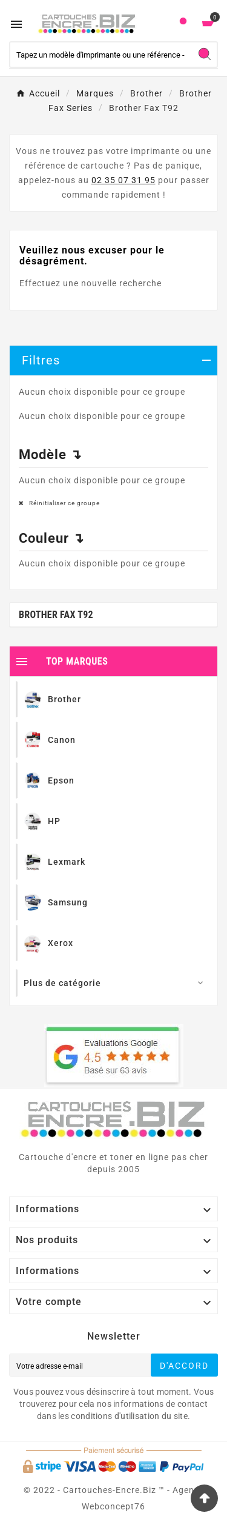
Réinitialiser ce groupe (63, 503)
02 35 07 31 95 (123, 180)
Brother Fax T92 (56, 614)
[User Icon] (183, 24)
